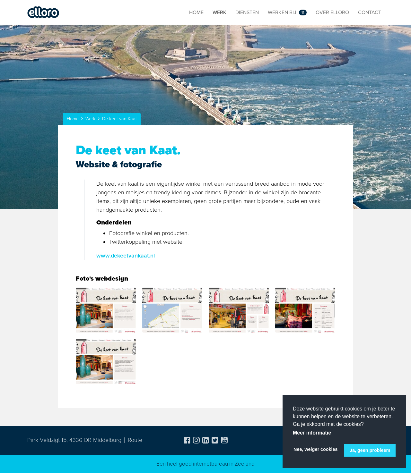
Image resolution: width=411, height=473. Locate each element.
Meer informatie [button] (312, 432)
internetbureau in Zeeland (224, 463)
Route (135, 439)
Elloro (43, 12)
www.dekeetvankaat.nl (125, 255)
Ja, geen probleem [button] (370, 450)
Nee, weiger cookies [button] (315, 449)
